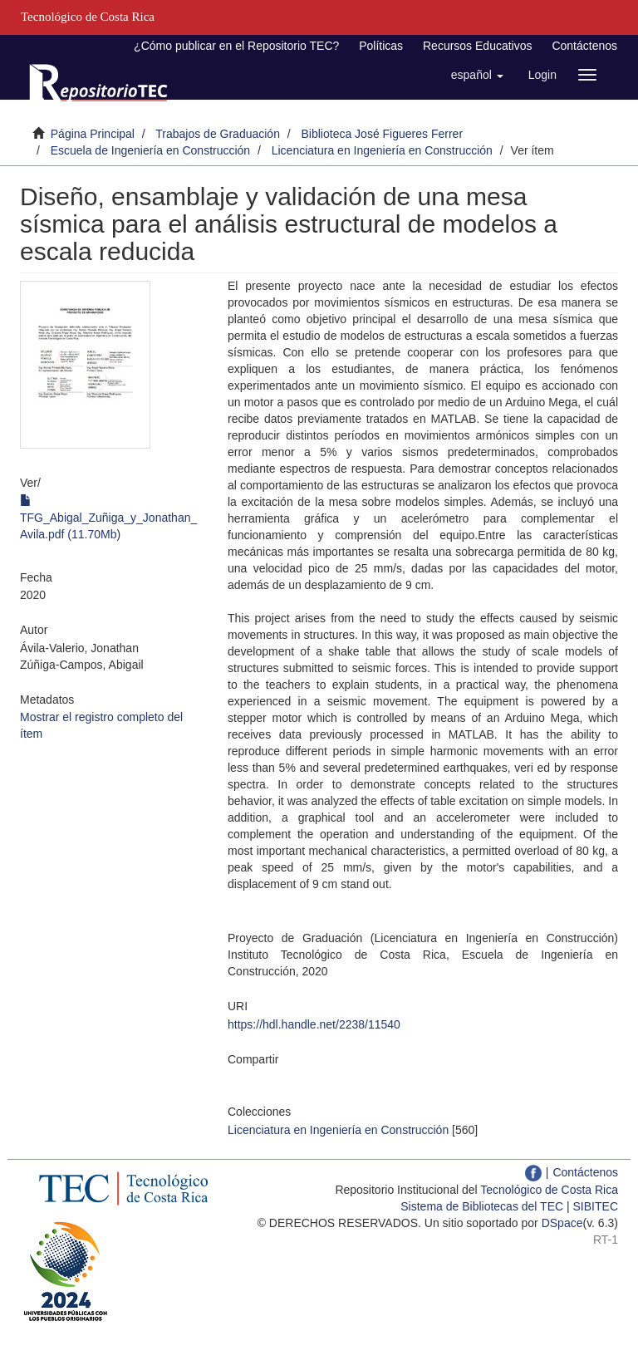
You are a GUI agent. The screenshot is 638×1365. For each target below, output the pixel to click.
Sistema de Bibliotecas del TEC (481, 1206)
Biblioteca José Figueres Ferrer (383, 133)
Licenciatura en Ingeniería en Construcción (382, 150)
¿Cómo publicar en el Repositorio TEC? (236, 45)
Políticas (381, 45)
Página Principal (93, 133)
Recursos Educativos (477, 45)
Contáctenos (584, 45)
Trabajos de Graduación (217, 133)
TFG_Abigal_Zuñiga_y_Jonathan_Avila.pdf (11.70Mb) (108, 517)
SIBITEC (595, 1206)
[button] (477, 75)
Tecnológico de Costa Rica (549, 1189)
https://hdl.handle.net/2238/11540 (314, 1024)
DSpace (562, 1223)
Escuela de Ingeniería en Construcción (150, 150)
